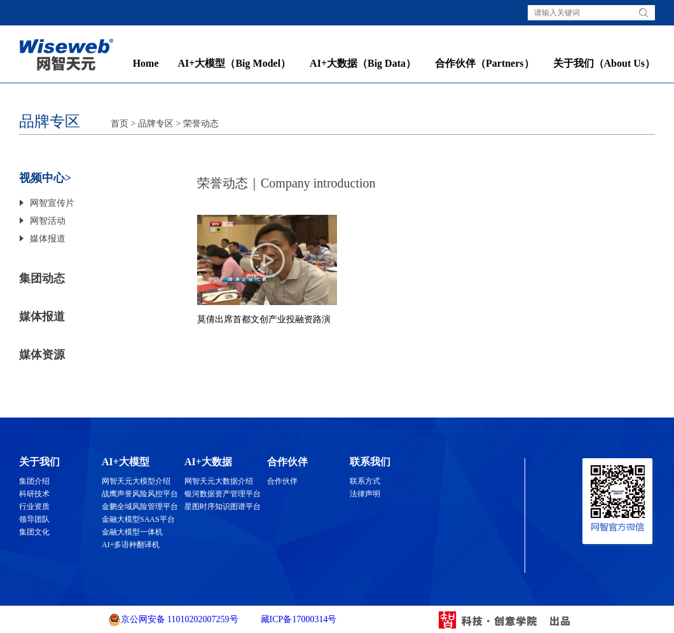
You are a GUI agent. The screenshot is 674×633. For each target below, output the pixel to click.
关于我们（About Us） (604, 63)
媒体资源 (42, 354)
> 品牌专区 (151, 123)
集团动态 (42, 278)
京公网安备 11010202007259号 (173, 619)
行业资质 (34, 506)
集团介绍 (34, 481)
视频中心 (42, 178)
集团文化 (34, 532)
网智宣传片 (52, 203)
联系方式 (365, 481)
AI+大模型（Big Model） (234, 63)
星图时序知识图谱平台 (222, 506)
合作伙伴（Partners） (484, 63)
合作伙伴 (282, 481)
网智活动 (47, 221)
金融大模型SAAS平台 (138, 519)
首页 (119, 123)
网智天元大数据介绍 (218, 481)
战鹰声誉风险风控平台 (140, 493)
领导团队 (34, 519)
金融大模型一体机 (132, 532)
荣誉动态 (201, 123)
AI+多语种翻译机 (131, 544)
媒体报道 (47, 238)
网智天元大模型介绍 (136, 481)
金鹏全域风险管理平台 (140, 506)
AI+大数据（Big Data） (363, 63)
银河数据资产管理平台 (222, 493)
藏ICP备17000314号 (297, 619)
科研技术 (34, 493)
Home (146, 63)
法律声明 (365, 493)
